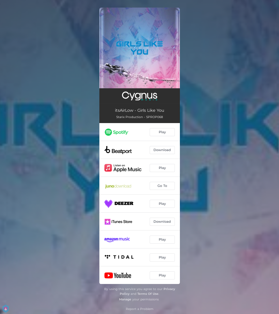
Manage (125, 299)
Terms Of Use (147, 294)
